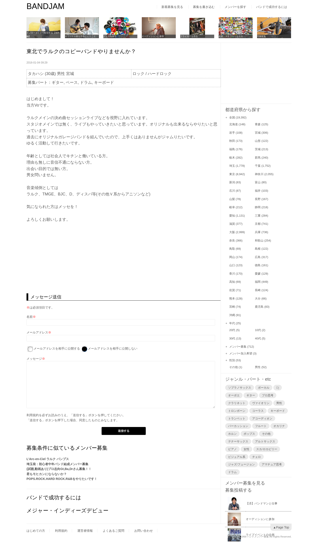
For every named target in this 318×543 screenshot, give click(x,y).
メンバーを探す (235, 7)
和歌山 (259, 240)
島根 (258, 248)
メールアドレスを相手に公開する (57, 348)
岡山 (232, 257)
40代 (258, 338)
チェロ (256, 457)
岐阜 (232, 207)
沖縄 (232, 315)
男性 (258, 367)
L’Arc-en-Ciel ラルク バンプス (47, 459)
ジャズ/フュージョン (241, 464)
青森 (258, 124)
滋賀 (232, 223)
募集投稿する (238, 490)
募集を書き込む (204, 7)
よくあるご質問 (113, 530)
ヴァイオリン (260, 403)
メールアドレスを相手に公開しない (112, 348)
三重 (258, 215)
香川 (232, 273)
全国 (232, 117)
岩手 (232, 132)
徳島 (258, 265)
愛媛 (258, 273)
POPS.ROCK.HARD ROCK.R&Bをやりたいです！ (61, 479)
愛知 (232, 215)
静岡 (258, 207)
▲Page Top (281, 527)
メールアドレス (37, 332)
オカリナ (279, 426)
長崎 (258, 290)
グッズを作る (110, 36)
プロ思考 (267, 395)
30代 (232, 338)
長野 (258, 199)
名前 (29, 316)
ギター (250, 395)
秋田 (232, 140)
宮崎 (232, 306)
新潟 (232, 182)
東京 (232, 174)
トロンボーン (236, 411)
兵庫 (258, 232)
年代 (232, 323)
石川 (232, 190)
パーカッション (238, 426)
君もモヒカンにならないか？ (46, 474)
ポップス (249, 434)
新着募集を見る (172, 7)
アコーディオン (262, 418)
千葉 (258, 165)
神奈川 (259, 174)
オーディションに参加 (153, 36)
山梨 (232, 199)
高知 (232, 281)
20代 (232, 330)
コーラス (258, 411)
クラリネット (236, 403)
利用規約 (32, 415)
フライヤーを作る (189, 36)
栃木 (232, 157)
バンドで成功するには (271, 7)
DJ (277, 387)
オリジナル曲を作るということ (80, 36)
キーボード (278, 411)
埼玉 (232, 165)
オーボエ (234, 395)
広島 (258, 257)
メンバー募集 (237, 346)
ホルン (232, 434)
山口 (232, 265)
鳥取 (232, 248)
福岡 (258, 281)
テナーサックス (238, 441)
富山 (258, 182)
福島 (232, 149)
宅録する (261, 36)
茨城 (258, 149)
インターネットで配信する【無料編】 (43, 34)
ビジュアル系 (236, 457)
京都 (258, 223)
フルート (261, 426)
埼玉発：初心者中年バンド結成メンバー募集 (57, 464)
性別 (232, 360)
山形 (258, 140)
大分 (258, 298)
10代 (258, 330)
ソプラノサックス (239, 387)
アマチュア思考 (272, 464)
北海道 (233, 124)
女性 (246, 449)
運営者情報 (85, 530)
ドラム (232, 472)
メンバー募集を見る (245, 483)
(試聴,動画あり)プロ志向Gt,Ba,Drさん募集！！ (58, 469)
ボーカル (263, 387)
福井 (258, 190)
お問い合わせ (143, 530)
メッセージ (34, 358)
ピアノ (232, 449)
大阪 (232, 232)
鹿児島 (259, 306)
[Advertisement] (123, 258)
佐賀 (232, 290)
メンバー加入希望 (240, 353)
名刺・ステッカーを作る (231, 36)
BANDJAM (45, 6)
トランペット (236, 418)
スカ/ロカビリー (266, 449)
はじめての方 (35, 530)
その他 (233, 367)
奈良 (232, 240)
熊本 (232, 298)
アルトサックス (265, 441)
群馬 (258, 157)
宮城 (258, 132)
